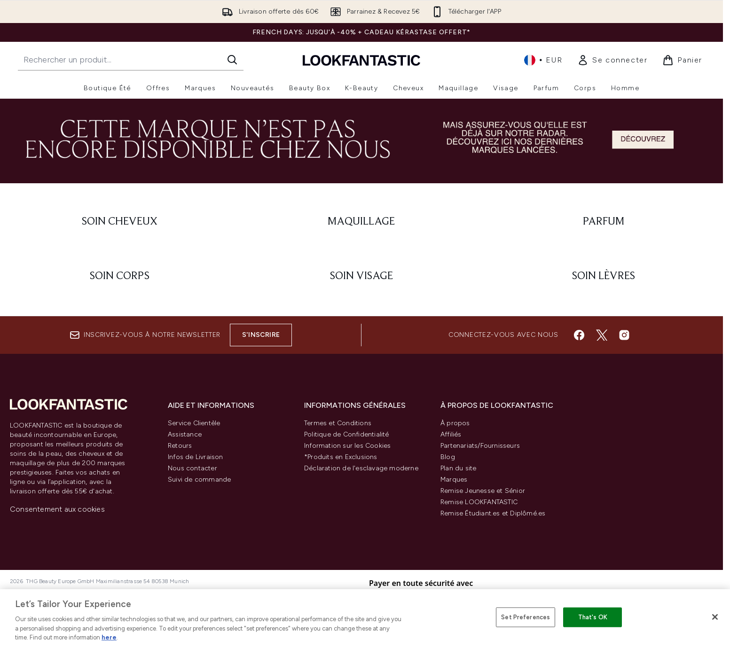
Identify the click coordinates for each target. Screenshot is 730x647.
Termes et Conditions (337, 423)
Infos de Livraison (195, 457)
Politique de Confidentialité (346, 434)
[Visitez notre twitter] (601, 335)
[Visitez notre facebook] (579, 335)
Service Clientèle (194, 423)
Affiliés (451, 434)
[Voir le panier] (682, 60)
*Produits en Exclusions (340, 457)
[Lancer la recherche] (232, 59)
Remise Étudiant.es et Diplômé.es (492, 513)
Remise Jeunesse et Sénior (482, 491)
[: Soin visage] (361, 276)
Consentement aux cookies (57, 509)
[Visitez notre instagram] (624, 335)
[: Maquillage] (361, 222)
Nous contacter (192, 468)
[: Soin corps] (119, 276)
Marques (453, 479)
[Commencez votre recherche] (130, 59)
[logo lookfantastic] (361, 60)
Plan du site (458, 468)
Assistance (185, 434)
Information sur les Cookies (347, 446)
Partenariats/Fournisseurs (480, 446)
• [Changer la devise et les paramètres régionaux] (543, 60)
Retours (180, 446)
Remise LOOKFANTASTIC (479, 502)
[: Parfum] (603, 222)
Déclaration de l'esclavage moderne (361, 468)
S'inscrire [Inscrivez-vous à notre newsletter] (261, 335)
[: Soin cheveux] (119, 222)
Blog (447, 457)
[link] (612, 60)
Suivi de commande (199, 479)
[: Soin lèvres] (603, 276)
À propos (455, 423)
